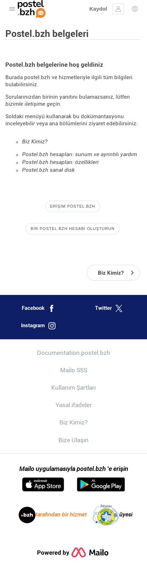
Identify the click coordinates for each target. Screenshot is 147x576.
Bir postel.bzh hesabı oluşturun (73, 228)
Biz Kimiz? (34, 141)
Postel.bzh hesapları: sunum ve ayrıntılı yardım (79, 154)
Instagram (38, 325)
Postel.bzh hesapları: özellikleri (60, 162)
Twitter (108, 308)
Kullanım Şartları (73, 387)
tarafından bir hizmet (52, 514)
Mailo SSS (73, 370)
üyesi (112, 515)
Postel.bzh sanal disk (48, 170)
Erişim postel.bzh (72, 206)
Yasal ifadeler (74, 404)
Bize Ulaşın (73, 440)
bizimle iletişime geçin (32, 104)
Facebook (38, 308)
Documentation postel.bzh (73, 352)
